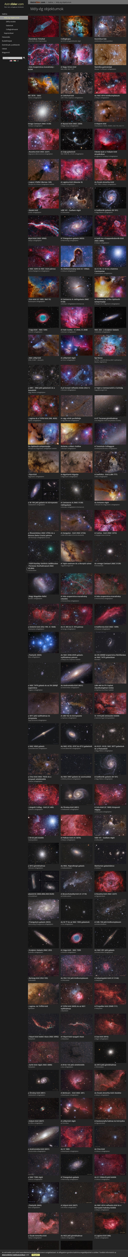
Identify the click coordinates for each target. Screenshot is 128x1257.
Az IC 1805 (66, 1128)
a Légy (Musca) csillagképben (71, 412)
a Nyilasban (33, 988)
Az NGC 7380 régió (38, 1155)
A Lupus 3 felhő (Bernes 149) (42, 178)
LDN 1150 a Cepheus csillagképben (73, 96)
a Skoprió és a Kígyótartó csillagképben (108, 298)
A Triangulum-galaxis (71, 1155)
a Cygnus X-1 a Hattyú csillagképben (107, 153)
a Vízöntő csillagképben (37, 325)
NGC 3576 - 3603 (37, 93)
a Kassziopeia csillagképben (104, 268)
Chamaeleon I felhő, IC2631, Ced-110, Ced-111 (110, 123)
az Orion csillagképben (69, 353)
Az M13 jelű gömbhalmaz (106, 1045)
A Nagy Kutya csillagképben (71, 123)
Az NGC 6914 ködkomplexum (108, 93)
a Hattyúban (99, 960)
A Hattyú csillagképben (102, 238)
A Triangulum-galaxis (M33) (74, 233)
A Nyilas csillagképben (69, 181)
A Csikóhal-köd (69, 93)
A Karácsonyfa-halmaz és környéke (110, 1100)
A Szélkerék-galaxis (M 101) (107, 206)
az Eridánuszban (67, 878)
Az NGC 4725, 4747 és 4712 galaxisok (73, 732)
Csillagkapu (67, 38)
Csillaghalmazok (12, 29)
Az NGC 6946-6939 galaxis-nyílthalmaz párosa (73, 642)
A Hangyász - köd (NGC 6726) (75, 522)
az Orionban (66, 1103)
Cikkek (4, 49)
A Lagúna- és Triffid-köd (40, 986)
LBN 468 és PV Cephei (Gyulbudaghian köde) (104, 672)
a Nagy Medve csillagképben (104, 208)
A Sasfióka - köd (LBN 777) (106, 465)
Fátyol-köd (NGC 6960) (39, 233)
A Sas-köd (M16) (102, 1016)
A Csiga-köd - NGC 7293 (40, 323)
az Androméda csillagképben (71, 674)
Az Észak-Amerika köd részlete (108, 1073)
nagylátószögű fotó (68, 554)
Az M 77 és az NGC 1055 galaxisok (76, 903)
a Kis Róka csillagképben (38, 1103)
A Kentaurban (99, 554)
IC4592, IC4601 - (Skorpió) (38, 353)
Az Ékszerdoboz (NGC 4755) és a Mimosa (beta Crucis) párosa (43, 523)
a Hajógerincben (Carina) (103, 524)
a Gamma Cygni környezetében (105, 704)
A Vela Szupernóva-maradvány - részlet (43, 66)
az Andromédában (101, 905)
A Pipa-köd (34, 465)
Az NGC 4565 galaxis (38, 731)
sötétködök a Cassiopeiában (104, 40)
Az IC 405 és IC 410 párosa (73, 614)
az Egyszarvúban (100, 878)
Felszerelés (6, 37)
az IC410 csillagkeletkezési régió (72, 40)
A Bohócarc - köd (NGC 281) (74, 1073)
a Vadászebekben (68, 850)
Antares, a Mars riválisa (72, 437)
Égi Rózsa (99, 350)
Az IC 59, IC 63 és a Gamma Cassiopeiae (107, 264)
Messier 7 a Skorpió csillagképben (106, 68)
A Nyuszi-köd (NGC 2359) (73, 121)
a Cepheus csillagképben (70, 704)
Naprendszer (9, 33)
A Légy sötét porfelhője (72, 410)
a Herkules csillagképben (38, 850)
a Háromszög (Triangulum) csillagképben (43, 905)
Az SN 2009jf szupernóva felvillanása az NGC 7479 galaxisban (110, 642)
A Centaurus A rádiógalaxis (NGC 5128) (76, 294)
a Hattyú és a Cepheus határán (72, 646)
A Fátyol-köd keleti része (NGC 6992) (43, 1017)
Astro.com (14, 4)
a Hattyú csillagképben (102, 96)
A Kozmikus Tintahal (39, 38)
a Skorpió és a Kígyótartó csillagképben (108, 494)
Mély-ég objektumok (11, 18)
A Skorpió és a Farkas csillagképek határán (43, 181)
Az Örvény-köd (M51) (71, 791)
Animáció (98, 646)
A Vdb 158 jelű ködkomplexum (108, 903)
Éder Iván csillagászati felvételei (14, 7)
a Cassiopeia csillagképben (38, 616)
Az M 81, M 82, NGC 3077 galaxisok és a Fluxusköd (110, 732)
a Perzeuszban (34, 559)
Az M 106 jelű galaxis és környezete (45, 492)
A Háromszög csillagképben (71, 236)
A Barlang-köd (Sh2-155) (40, 958)
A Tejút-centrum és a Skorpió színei (77, 552)
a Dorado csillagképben (37, 586)
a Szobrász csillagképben (103, 325)
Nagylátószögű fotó (101, 382)
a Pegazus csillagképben (37, 676)
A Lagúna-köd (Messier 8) (73, 178)
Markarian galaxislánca (105, 848)
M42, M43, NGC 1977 (69, 68)
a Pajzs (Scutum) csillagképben (39, 706)
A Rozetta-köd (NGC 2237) (41, 149)
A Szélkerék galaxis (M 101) (107, 761)
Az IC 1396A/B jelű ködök (106, 1155)
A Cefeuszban (66, 208)
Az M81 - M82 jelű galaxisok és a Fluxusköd (43, 381)
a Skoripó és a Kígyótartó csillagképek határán (44, 439)
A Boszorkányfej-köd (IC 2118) (75, 876)
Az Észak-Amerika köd (39, 1213)
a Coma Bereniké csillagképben (40, 733)
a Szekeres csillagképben (38, 793)
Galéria (4, 14)
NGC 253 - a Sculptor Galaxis (107, 323)
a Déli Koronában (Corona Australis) (74, 524)
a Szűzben (98, 850)
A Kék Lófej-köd (37, 350)
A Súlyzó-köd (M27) (38, 1100)
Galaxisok (9, 25)
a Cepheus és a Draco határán (104, 676)
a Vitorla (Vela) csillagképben (71, 589)
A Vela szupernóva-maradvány (108, 584)
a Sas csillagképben (68, 1048)
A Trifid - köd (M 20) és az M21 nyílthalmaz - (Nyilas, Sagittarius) (109, 354)
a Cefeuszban (99, 823)
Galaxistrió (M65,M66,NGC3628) (43, 876)
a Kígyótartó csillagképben (38, 467)
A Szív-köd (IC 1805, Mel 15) (42, 293)
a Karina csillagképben (37, 96)
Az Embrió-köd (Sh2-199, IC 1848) (44, 614)
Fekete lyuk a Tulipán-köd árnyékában (106, 150)
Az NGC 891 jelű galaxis (105, 931)
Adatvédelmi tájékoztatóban (13, 1255)
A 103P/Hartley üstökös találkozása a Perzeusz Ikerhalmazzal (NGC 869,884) (45, 554)
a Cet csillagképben (68, 905)
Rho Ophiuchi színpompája (41, 437)
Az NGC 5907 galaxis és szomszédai (77, 761)
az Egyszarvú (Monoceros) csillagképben (42, 151)
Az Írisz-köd (100, 1128)
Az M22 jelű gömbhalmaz (73, 1213)
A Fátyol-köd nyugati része (74, 1016)
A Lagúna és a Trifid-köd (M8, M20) (45, 410)
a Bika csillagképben (101, 467)
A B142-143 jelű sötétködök (74, 1045)
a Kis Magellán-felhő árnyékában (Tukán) (108, 412)
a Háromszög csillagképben (71, 1158)
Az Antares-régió (102, 492)
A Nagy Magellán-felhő (39, 584)
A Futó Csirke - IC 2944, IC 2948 (75, 323)
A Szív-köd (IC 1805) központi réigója (108, 792)
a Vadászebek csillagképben (39, 494)
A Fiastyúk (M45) (37, 641)
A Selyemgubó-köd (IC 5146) (107, 958)
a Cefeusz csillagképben (70, 265)
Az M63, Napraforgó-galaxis (74, 848)
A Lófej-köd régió (69, 350)
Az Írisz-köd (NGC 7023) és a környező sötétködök (42, 762)
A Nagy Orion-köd (70, 65)
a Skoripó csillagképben (70, 439)
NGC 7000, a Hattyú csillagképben (106, 181)
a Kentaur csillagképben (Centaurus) (74, 298)
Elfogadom (35, 1255)
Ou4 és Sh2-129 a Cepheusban (39, 40)
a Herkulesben (100, 1048)
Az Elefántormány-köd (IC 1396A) (76, 263)
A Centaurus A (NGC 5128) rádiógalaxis (73, 493)
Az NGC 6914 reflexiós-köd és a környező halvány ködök (108, 1184)
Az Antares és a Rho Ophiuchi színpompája (108, 294)
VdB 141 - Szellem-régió (105, 821)
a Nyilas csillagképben (37, 412)
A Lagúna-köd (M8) (103, 1213)
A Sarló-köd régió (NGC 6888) (42, 1045)
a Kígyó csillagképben (102, 1018)
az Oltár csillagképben (37, 208)
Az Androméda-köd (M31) (73, 671)
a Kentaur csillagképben (70, 325)
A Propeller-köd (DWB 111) (106, 986)
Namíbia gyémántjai (104, 65)
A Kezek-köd (35, 206)
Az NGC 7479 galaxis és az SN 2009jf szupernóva (45, 672)
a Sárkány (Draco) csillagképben (72, 763)
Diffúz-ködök (11, 21)
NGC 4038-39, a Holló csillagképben (73, 151)
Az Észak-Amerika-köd (105, 178)
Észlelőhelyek (7, 41)
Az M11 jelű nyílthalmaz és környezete (41, 702)
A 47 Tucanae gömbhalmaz (106, 410)
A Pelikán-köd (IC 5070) (72, 821)
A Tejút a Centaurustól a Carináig (109, 380)
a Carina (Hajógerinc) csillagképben (41, 265)
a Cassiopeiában (35, 823)
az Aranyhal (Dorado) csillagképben (106, 439)
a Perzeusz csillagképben (103, 616)
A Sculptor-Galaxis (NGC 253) (42, 931)
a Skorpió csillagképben (70, 382)
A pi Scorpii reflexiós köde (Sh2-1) (77, 380)
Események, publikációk (11, 45)
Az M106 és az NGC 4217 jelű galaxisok (42, 1241)
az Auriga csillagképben (70, 616)
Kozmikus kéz (101, 38)
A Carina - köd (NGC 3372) (106, 522)
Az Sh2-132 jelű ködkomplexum (76, 958)
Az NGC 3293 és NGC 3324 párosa (44, 263)
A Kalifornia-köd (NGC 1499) (107, 614)
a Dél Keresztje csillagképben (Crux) (41, 527)
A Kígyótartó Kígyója (71, 465)
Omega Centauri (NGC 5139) (42, 121)
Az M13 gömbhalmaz (39, 848)
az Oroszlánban (35, 878)
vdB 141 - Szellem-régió (72, 206)
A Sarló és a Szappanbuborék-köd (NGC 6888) (109, 234)
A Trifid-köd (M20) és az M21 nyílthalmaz (74, 987)
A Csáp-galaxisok (69, 149)
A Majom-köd (101, 121)
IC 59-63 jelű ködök (38, 821)
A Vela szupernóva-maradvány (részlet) (75, 585)
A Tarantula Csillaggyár (105, 437)
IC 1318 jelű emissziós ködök (107, 701)
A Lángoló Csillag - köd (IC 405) (43, 791)
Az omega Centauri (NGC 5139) (108, 552)
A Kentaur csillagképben (37, 123)
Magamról (6, 52)
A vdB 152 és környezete (73, 701)
